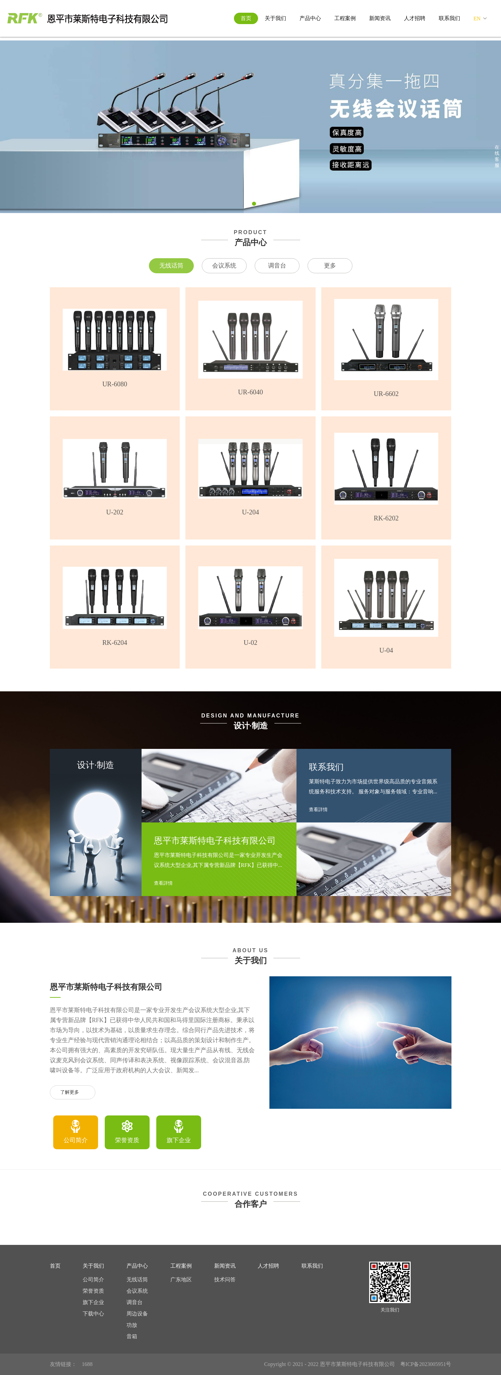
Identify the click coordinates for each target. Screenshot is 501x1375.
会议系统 (224, 265)
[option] (75, 1132)
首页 (246, 18)
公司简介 (93, 1279)
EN (477, 18)
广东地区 (181, 1279)
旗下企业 (93, 1302)
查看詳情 (166, 883)
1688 (87, 1364)
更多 (330, 265)
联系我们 (449, 18)
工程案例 (345, 18)
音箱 (132, 1336)
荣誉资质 (93, 1291)
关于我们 (275, 18)
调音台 (277, 265)
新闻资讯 (380, 18)
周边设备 (137, 1313)
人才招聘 (414, 18)
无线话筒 (171, 265)
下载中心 (93, 1313)
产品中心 (310, 18)
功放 (132, 1325)
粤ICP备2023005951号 (425, 1364)
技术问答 (225, 1279)
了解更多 (72, 1092)
